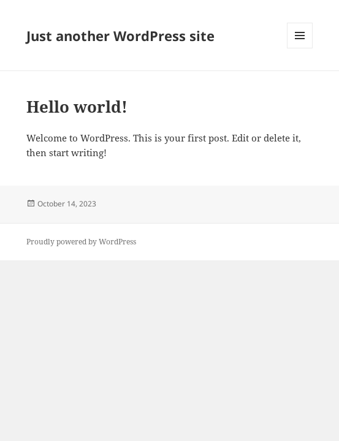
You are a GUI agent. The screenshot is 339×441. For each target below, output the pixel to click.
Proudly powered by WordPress (81, 241)
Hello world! (77, 107)
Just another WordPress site (120, 35)
